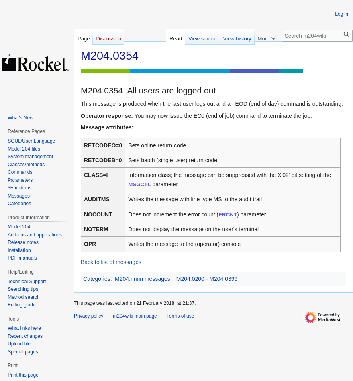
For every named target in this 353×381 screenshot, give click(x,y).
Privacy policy (88, 316)
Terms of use (180, 316)
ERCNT (227, 215)
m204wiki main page (135, 316)
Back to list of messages (111, 262)
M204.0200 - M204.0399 (207, 279)
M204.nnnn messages (142, 279)
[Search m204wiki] (317, 36)
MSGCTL (139, 184)
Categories (96, 279)
